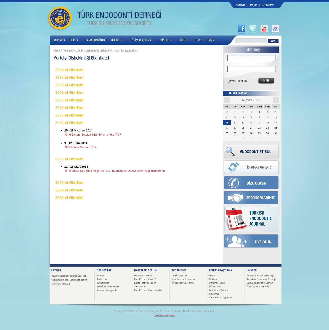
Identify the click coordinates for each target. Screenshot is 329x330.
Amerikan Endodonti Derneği (261, 279)
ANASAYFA (59, 40)
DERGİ (198, 40)
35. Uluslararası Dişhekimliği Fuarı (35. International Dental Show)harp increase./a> (115, 171)
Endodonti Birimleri (218, 290)
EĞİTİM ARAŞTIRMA (143, 40)
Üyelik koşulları (179, 275)
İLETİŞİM (210, 40)
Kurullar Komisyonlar (107, 290)
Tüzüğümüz (103, 282)
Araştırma (214, 293)
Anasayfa (240, 5)
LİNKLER (185, 40)
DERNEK (76, 40)
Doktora (213, 279)
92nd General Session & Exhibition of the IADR (92, 134)
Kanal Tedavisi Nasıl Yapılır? (148, 290)
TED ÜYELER (119, 40)
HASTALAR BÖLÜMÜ (95, 40)
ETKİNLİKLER (167, 40)
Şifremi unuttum (236, 81)
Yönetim (101, 275)
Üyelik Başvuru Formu (183, 282)
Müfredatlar (215, 286)
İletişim (253, 5)
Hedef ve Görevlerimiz (108, 286)
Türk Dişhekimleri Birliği (258, 286)
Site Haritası (268, 5)
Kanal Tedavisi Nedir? (145, 279)
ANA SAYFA (59, 50)
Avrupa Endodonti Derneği (260, 275)
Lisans (212, 275)
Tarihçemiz (102, 279)
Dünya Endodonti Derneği (260, 282)
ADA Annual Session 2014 (80, 147)
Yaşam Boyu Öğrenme (220, 297)
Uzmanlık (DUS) (217, 282)
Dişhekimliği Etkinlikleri (99, 50)
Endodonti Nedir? (143, 275)
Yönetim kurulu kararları (183, 279)
